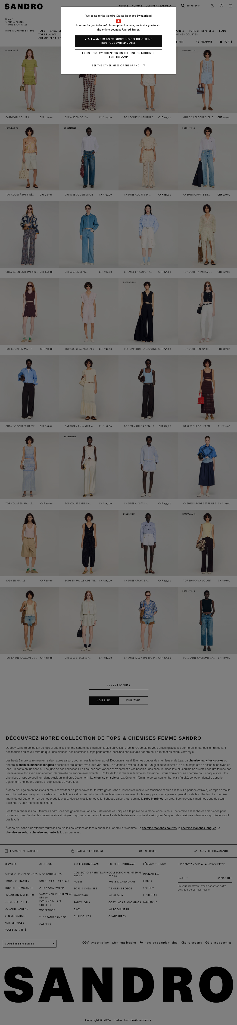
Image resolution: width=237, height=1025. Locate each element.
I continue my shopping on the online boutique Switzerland (118, 55)
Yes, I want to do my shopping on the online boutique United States (118, 41)
